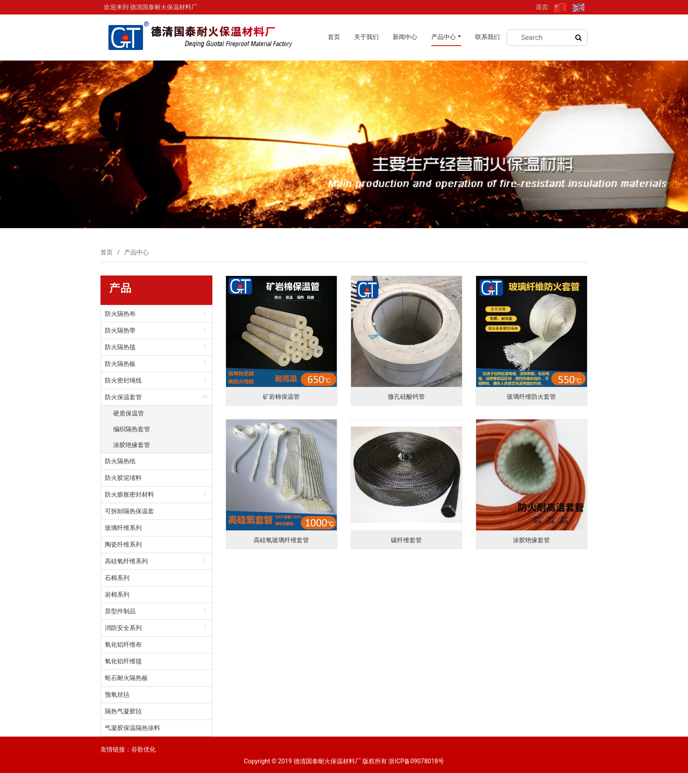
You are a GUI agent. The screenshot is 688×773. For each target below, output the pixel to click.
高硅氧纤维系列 (126, 561)
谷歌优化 (143, 749)
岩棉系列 (117, 594)
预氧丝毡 (117, 694)
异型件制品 (120, 611)
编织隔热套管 (131, 429)
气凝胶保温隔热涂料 (132, 727)
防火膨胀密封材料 (129, 494)
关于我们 (366, 36)
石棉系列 (117, 577)
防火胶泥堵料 (123, 477)
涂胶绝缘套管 (131, 444)
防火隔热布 (120, 313)
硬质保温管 (128, 413)
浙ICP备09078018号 (416, 761)
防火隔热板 (120, 363)
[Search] (542, 38)
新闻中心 (405, 36)
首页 (334, 36)
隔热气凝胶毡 (123, 711)
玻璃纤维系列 (123, 527)
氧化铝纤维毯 (123, 661)
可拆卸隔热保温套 (129, 511)
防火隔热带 (120, 330)
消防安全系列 (123, 627)
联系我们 (487, 36)
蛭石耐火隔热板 (126, 677)
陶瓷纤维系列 (123, 544)
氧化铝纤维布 (123, 644)
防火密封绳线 (123, 380)
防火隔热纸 (120, 461)
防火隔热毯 (120, 347)
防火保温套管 (123, 397)
